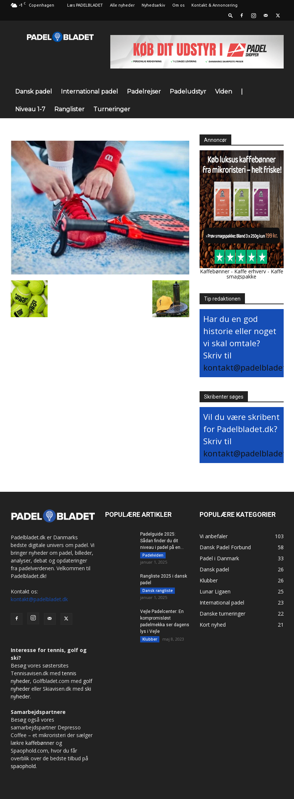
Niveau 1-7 (30, 109)
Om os (178, 5)
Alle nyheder (122, 5)
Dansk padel (33, 91)
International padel (89, 91)
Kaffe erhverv (250, 271)
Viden (223, 91)
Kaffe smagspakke (254, 274)
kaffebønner (39, 742)
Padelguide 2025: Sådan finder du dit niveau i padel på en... (162, 541)
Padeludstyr (188, 91)
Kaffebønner (214, 271)
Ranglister (69, 109)
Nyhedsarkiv (153, 5)
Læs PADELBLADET (85, 5)
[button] (230, 15)
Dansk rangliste (157, 591)
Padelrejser (144, 91)
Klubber (149, 641)
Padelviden (152, 555)
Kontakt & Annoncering (214, 5)
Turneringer (111, 109)
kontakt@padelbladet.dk (39, 599)
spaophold (23, 766)
